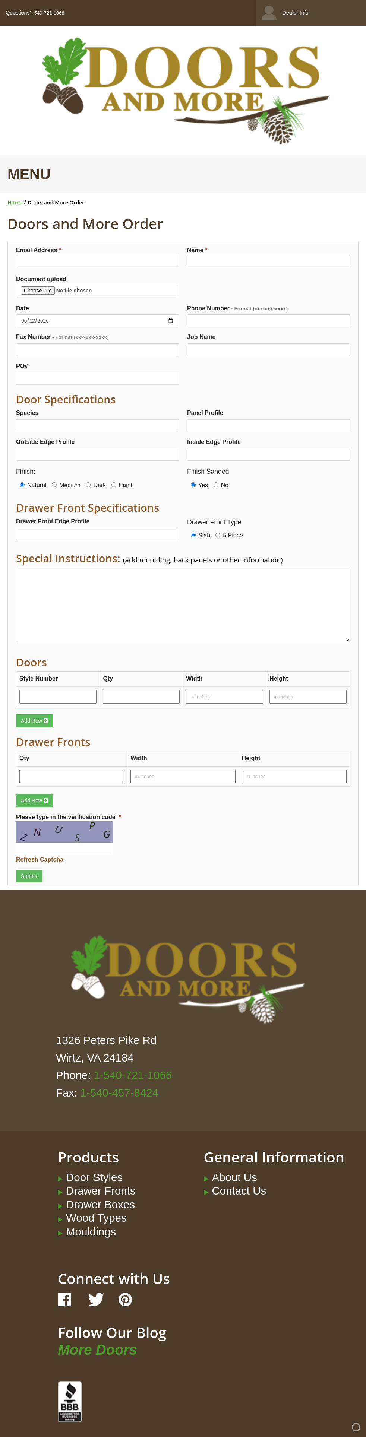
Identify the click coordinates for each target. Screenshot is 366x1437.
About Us (234, 1177)
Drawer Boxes (100, 1204)
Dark (96, 485)
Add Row (34, 721)
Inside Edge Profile (214, 442)
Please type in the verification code (86, 839)
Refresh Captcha (39, 859)
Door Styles (94, 1177)
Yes (199, 485)
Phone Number (237, 308)
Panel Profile (205, 413)
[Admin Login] (342, 1429)
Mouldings (91, 1231)
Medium (66, 485)
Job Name (201, 337)
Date (22, 308)
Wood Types (96, 1218)
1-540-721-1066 (133, 1075)
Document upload (97, 286)
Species (27, 413)
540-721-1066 (49, 13)
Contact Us (239, 1190)
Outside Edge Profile (45, 442)
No (221, 485)
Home (15, 202)
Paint (121, 485)
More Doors (97, 1350)
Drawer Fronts (101, 1190)
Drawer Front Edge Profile (52, 521)
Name (268, 257)
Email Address (97, 257)
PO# (22, 366)
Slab (200, 535)
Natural (33, 485)
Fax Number (62, 337)
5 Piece (229, 535)
